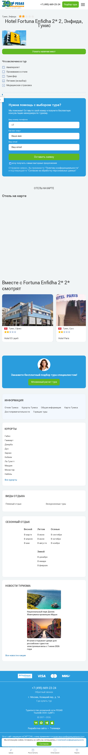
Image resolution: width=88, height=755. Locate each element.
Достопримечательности (17, 412)
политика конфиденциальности (68, 736)
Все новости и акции (15, 655)
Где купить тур (44, 701)
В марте (28, 534)
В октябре (56, 539)
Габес (7, 436)
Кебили (8, 457)
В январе (41, 561)
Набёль (8, 474)
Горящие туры (40, 412)
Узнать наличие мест (44, 51)
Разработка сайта (37, 728)
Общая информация (51, 407)
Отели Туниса (11, 407)
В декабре (42, 557)
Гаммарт (9, 440)
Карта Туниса (71, 407)
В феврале (42, 565)
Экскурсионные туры (56, 504)
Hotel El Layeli (11, 338)
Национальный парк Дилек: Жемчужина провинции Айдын (42, 613)
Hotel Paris (63, 338)
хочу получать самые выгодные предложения (33, 163)
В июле (40, 539)
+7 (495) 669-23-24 (50, 4)
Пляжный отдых (13, 504)
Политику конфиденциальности (62, 168)
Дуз (6, 449)
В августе (42, 543)
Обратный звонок (44, 692)
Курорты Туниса (30, 407)
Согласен (44, 744)
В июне (40, 534)
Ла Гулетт (10, 461)
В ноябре (55, 543)
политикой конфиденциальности (70, 740)
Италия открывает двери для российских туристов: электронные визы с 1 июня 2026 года (43, 645)
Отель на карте (44, 188)
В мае (27, 543)
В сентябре (56, 534)
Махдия (8, 465)
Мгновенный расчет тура (44, 382)
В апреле (28, 539)
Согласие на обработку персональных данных (52, 170)
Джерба (9, 444)
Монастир (10, 470)
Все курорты (11, 480)
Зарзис (8, 453)
